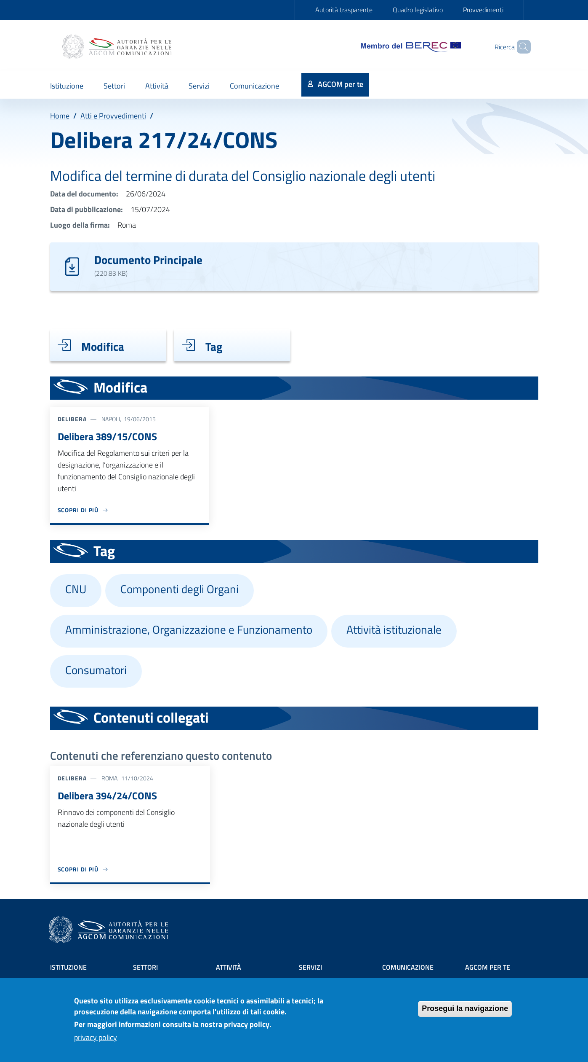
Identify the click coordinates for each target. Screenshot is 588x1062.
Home (59, 115)
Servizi (310, 967)
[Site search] (521, 47)
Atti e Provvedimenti (113, 115)
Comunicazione (408, 967)
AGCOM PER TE (487, 967)
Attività (228, 967)
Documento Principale (148, 259)
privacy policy (95, 1042)
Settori (145, 967)
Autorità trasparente (343, 10)
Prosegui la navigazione (465, 1013)
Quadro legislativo (418, 10)
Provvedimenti (483, 10)
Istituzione (68, 967)
